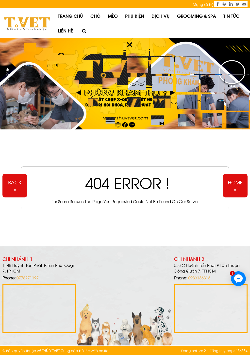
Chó (95, 16)
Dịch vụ (160, 16)
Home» (235, 186)
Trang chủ (70, 16)
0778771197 (28, 277)
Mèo (113, 16)
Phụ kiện (134, 16)
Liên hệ (65, 30)
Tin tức (231, 16)
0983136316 (199, 277)
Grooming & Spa (196, 16)
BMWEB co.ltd (97, 350)
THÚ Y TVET (51, 350)
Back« (14, 186)
